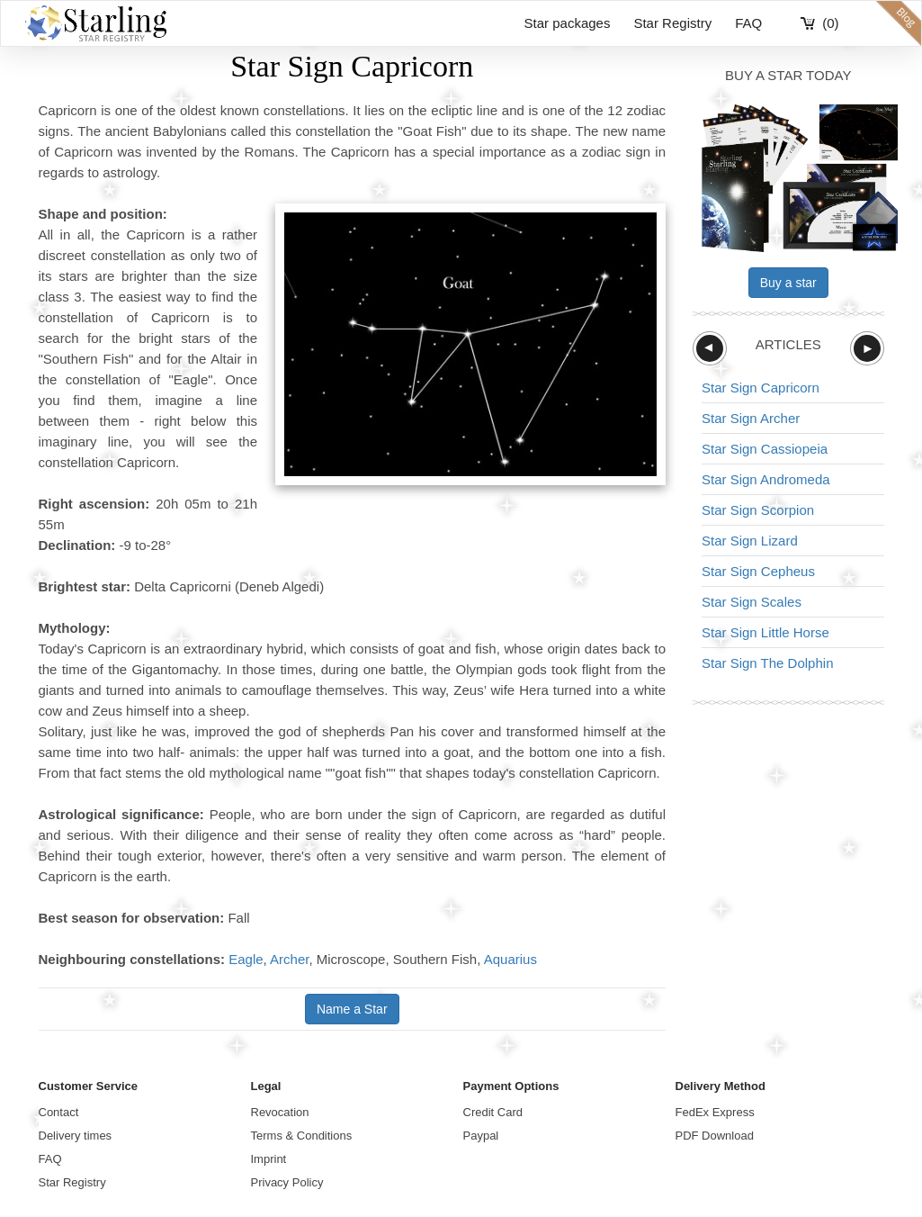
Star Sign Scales (751, 601)
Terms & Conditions (302, 1135)
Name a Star (352, 1009)
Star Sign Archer (751, 418)
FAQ (748, 23)
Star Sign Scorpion (758, 510)
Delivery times (75, 1135)
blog (898, 23)
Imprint (269, 1159)
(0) (830, 23)
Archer (289, 959)
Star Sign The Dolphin (767, 663)
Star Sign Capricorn (760, 387)
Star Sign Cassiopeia (765, 448)
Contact (59, 1112)
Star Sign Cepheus (758, 571)
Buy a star (788, 282)
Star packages (567, 23)
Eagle (245, 959)
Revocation (280, 1112)
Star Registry (672, 23)
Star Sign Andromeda (766, 479)
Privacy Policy (287, 1182)
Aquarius (510, 959)
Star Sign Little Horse (765, 632)
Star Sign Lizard (750, 540)
